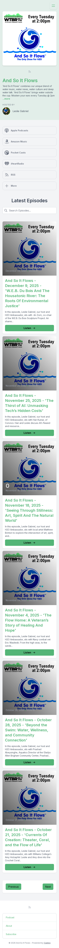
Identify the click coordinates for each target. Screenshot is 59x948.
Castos (47, 943)
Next (48, 886)
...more (6, 98)
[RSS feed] (29, 71)
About (9, 925)
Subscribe (11, 934)
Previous (13, 886)
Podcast (10, 917)
